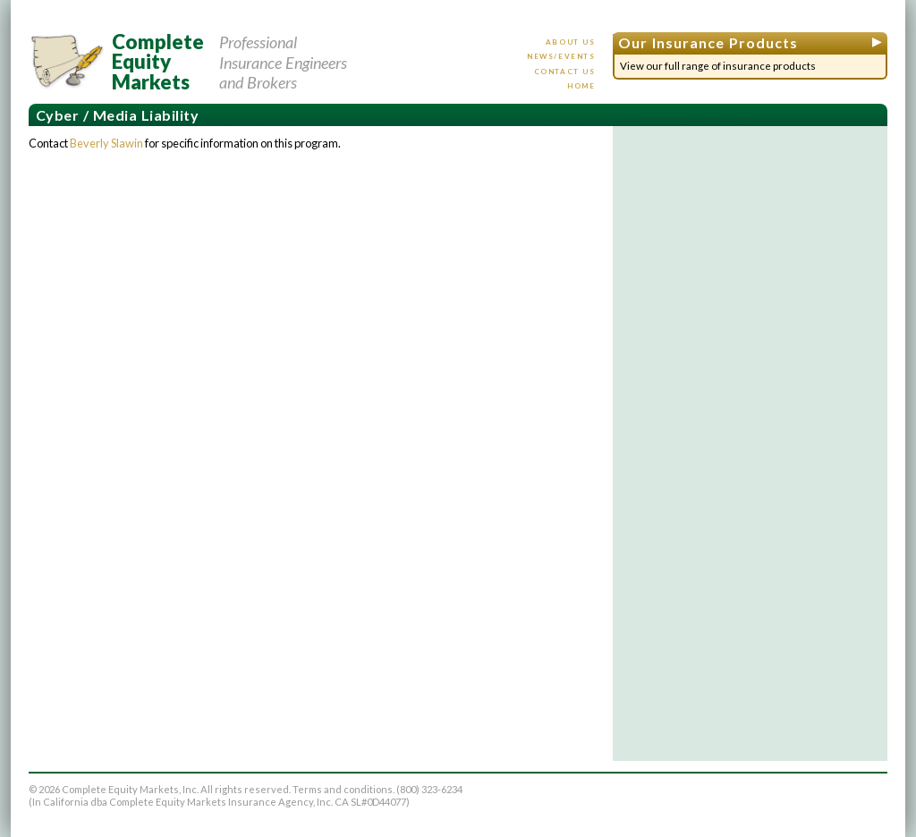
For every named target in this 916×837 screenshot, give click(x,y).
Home (581, 85)
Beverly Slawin (106, 143)
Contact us (565, 71)
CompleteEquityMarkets (158, 62)
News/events (561, 56)
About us (571, 42)
